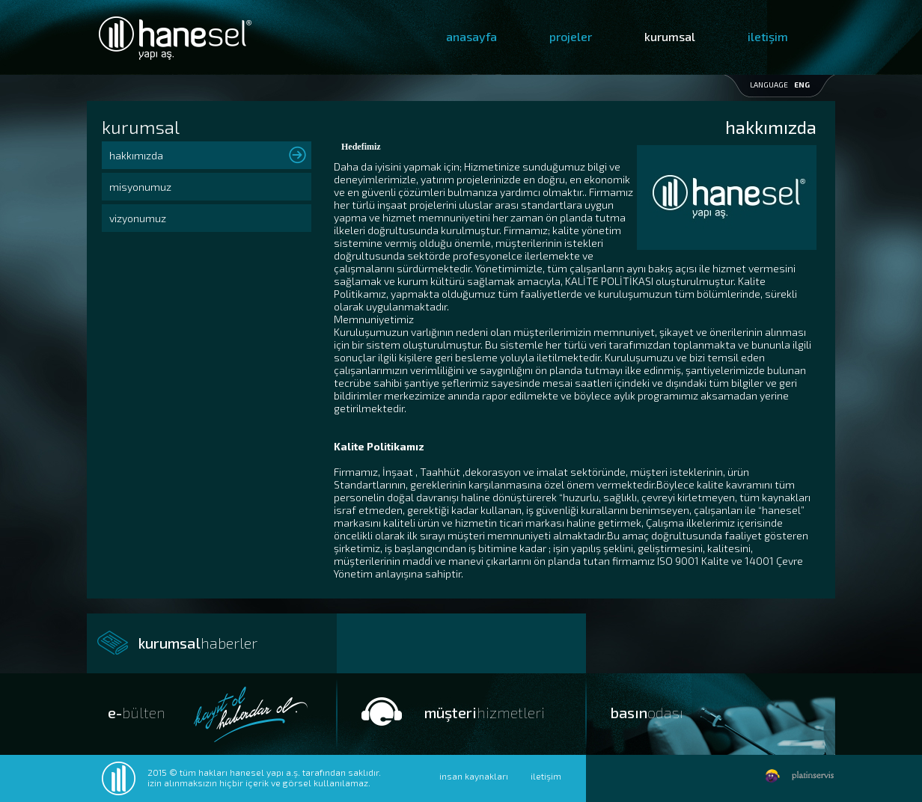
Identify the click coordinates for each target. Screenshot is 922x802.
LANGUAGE (780, 84)
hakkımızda (136, 155)
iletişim (768, 36)
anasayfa (471, 36)
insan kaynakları (473, 776)
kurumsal (669, 36)
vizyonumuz (137, 218)
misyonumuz (140, 186)
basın (647, 712)
